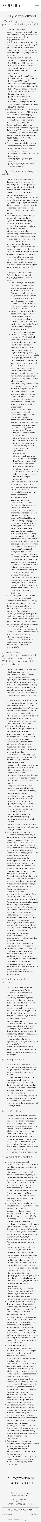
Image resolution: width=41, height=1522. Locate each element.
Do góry (7, 1514)
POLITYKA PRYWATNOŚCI (20, 1510)
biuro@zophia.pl (20, 1478)
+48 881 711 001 (20, 1483)
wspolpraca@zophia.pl (20, 1495)
